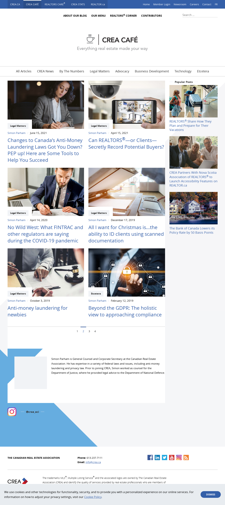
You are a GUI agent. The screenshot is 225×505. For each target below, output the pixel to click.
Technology (183, 71)
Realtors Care (55, 4)
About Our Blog (75, 16)
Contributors (151, 16)
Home (146, 4)
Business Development (152, 71)
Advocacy (122, 71)
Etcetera (203, 71)
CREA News (45, 71)
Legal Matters (100, 71)
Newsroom (180, 4)
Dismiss (210, 494)
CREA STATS (78, 4)
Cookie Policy (92, 497)
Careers (194, 4)
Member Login (161, 4)
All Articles (23, 71)
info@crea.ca (93, 462)
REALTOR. (98, 4)
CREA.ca (15, 4)
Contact (206, 4)
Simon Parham (16, 133)
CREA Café (32, 4)
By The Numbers (71, 71)
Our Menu (98, 16)
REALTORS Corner (123, 16)
